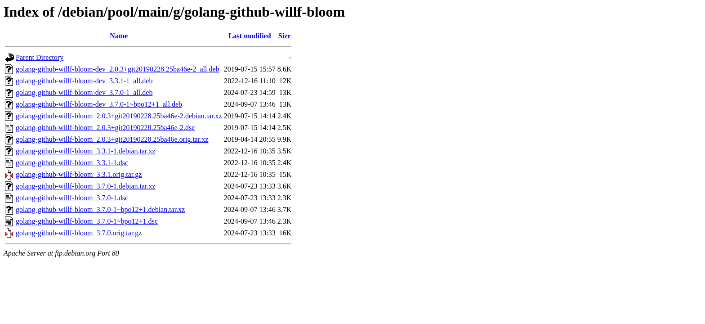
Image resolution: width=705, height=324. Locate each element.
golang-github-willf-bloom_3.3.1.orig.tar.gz (79, 174)
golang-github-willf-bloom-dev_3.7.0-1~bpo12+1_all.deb (99, 104)
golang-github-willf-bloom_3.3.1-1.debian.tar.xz (86, 151)
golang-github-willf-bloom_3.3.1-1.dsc (72, 162)
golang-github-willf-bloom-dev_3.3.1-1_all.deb (84, 81)
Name (119, 36)
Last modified (249, 36)
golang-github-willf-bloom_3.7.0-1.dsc (72, 198)
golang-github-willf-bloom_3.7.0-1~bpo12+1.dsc (87, 221)
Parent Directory (39, 57)
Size (284, 36)
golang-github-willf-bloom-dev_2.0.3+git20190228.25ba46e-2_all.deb (117, 69)
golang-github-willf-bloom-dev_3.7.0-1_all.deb (84, 92)
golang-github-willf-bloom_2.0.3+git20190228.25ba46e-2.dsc (105, 127)
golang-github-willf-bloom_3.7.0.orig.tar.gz (79, 233)
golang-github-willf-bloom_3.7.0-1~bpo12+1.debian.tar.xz (100, 209)
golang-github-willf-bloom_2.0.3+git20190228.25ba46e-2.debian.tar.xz (119, 116)
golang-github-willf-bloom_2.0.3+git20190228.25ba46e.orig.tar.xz (112, 139)
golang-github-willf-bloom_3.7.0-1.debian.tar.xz (86, 186)
